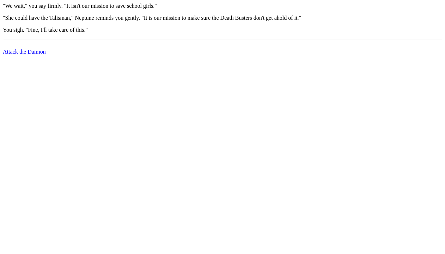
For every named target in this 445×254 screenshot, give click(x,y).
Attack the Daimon (24, 52)
